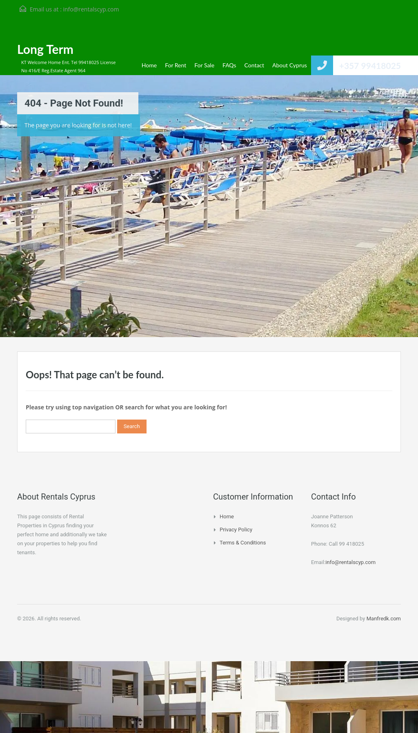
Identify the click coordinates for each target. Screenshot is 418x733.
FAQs (229, 65)
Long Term (45, 49)
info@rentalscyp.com (91, 9)
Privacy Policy (236, 529)
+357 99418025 (370, 65)
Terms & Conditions (243, 543)
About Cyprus (289, 65)
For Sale (204, 65)
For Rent (175, 65)
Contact (255, 65)
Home (149, 65)
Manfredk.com (384, 618)
